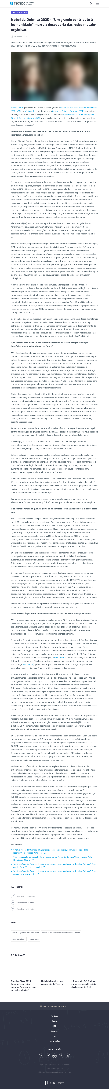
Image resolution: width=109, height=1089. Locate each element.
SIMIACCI (27, 664)
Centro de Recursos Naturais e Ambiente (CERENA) (61, 932)
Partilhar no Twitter (22, 902)
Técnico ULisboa (22, 3)
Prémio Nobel (34, 939)
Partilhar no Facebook (23, 896)
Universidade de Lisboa (54, 1068)
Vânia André (30, 111)
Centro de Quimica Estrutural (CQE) (25, 932)
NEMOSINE (59, 657)
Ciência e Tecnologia (19, 12)
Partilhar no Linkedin (22, 909)
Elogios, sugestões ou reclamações (54, 1006)
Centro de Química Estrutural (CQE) (68, 111)
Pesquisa (91, 3)
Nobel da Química (18, 939)
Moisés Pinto (17, 107)
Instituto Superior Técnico (59, 1065)
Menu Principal (97, 4)
